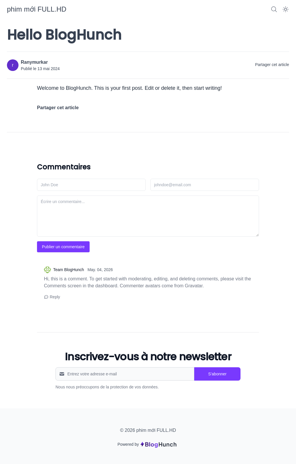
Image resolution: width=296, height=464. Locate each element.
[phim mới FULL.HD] (36, 9)
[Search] (274, 9)
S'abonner (217, 374)
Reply (52, 297)
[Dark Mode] (285, 9)
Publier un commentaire (63, 246)
